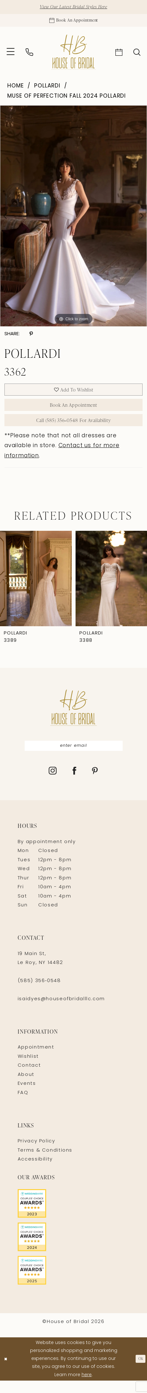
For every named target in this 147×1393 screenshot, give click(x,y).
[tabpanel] (73, 219)
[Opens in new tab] (73, 1216)
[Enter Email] (74, 757)
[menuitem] (10, 55)
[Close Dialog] (7, 1371)
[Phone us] (29, 55)
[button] (10, 55)
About (26, 1087)
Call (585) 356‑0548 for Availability (73, 429)
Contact (29, 1078)
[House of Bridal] (73, 55)
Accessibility (35, 1172)
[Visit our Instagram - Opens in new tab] (53, 784)
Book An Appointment (73, 412)
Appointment (36, 1060)
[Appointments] (73, 22)
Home (15, 89)
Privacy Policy (36, 1154)
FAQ (23, 1105)
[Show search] (137, 55)
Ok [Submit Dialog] (140, 1371)
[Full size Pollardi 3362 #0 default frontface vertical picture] (73, 219)
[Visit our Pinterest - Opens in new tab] (95, 784)
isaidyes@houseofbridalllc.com (61, 1011)
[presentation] (36, 589)
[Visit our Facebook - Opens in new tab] (74, 784)
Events (27, 1096)
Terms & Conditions (45, 1163)
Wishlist (28, 1069)
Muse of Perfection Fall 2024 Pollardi (66, 99)
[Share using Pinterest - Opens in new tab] (31, 338)
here (87, 1387)
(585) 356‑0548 (39, 993)
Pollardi (47, 89)
